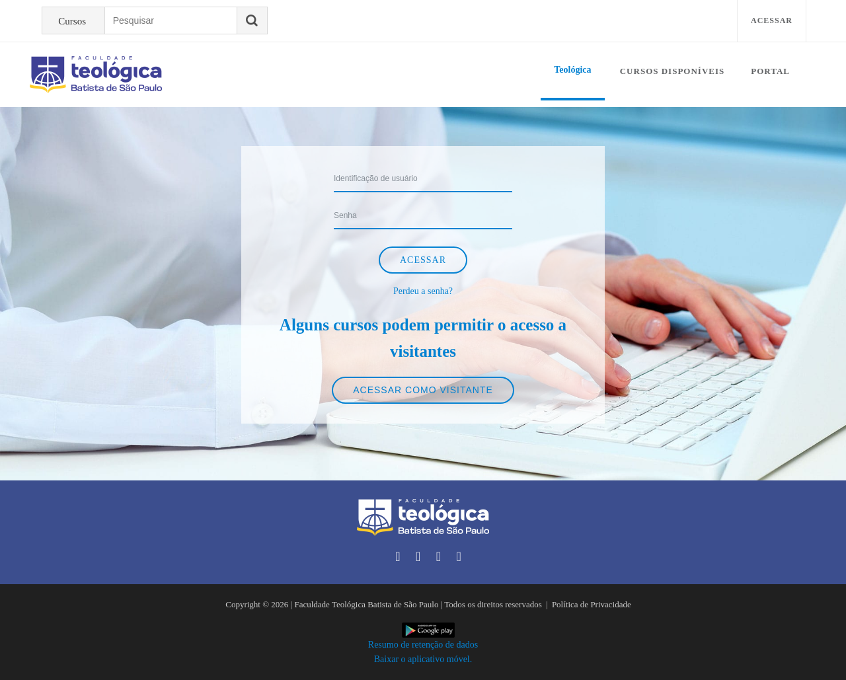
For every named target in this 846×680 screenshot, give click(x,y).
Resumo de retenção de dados (423, 645)
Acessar (771, 20)
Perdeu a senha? (423, 291)
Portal (770, 71)
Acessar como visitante (423, 390)
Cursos (72, 21)
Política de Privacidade (591, 604)
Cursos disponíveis (672, 71)
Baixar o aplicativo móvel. (423, 659)
